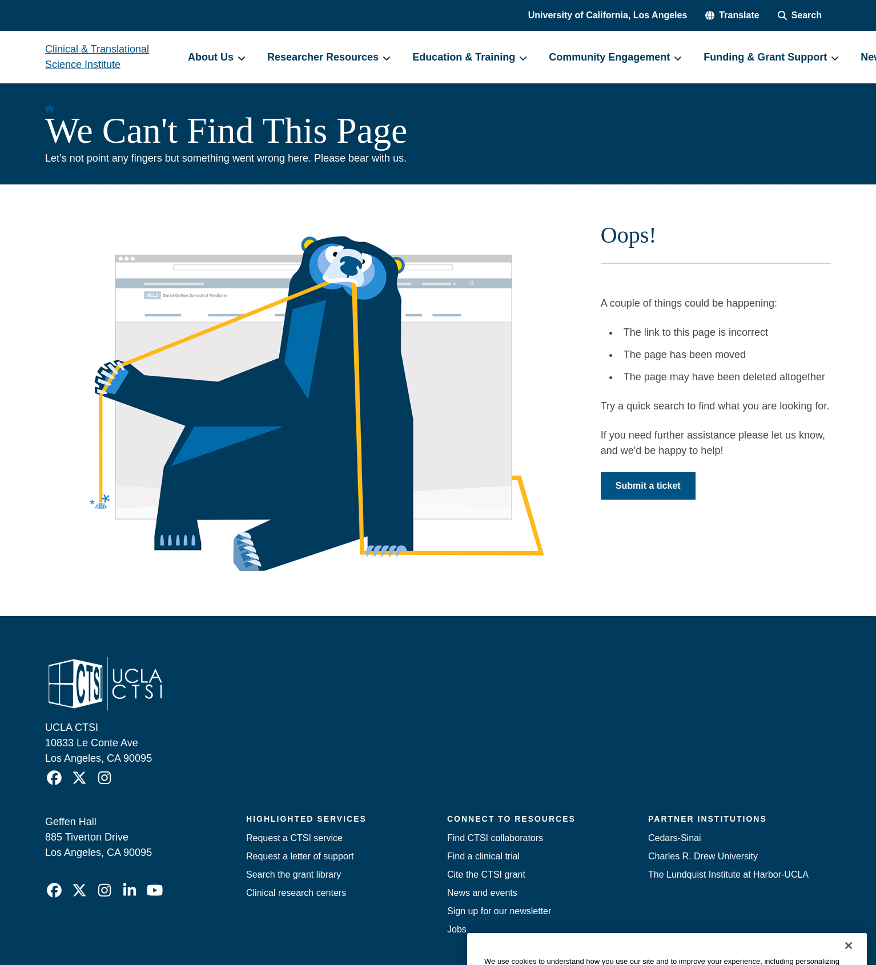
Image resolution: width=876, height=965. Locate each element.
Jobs (457, 929)
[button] (732, 15)
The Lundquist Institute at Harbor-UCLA (728, 874)
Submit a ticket (648, 485)
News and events (482, 893)
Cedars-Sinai (674, 838)
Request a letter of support (300, 856)
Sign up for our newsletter (499, 911)
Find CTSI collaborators (495, 838)
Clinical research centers (296, 893)
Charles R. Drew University (703, 856)
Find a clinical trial (483, 856)
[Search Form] (800, 15)
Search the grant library (293, 874)
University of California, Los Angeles (608, 15)
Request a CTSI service (294, 838)
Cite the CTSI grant (486, 874)
